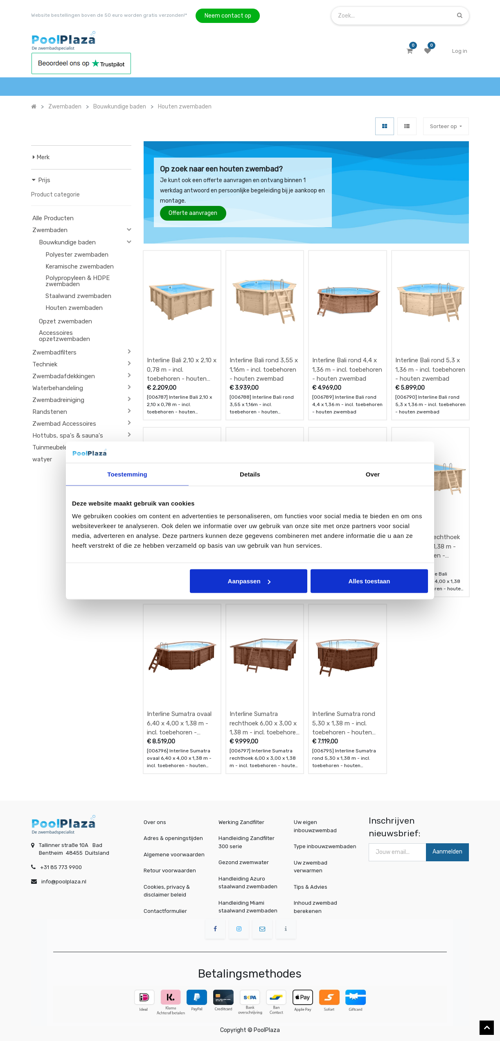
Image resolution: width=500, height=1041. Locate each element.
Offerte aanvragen (193, 213)
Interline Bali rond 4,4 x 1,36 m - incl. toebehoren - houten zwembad (347, 369)
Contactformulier (165, 911)
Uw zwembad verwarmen (313, 866)
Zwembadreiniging (58, 400)
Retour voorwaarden (170, 870)
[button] (446, 126)
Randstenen (49, 411)
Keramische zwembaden (79, 266)
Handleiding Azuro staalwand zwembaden (247, 883)
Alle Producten (53, 218)
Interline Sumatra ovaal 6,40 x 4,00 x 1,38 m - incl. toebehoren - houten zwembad (179, 723)
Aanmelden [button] (447, 851)
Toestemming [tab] (127, 473)
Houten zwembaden (74, 308)
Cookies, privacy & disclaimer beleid (167, 891)
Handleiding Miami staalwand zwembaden (247, 907)
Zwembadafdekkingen (63, 376)
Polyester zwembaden (76, 254)
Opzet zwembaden (65, 321)
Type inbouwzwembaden (325, 845)
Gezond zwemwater (243, 862)
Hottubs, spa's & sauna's (67, 435)
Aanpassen (249, 581)
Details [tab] (250, 473)
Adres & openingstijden (173, 838)
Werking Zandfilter (241, 822)
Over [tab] (373, 473)
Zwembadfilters (54, 352)
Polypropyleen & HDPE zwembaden (77, 281)
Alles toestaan (369, 581)
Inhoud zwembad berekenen (317, 906)
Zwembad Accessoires (64, 423)
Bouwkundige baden (67, 242)
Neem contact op (228, 15)
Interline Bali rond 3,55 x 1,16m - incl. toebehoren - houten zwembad (264, 369)
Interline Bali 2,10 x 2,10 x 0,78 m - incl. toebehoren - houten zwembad (181, 369)
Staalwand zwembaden (78, 296)
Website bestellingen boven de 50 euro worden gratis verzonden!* (109, 15)
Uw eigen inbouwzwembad (317, 826)
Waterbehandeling (57, 388)
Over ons (155, 822)
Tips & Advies (313, 886)
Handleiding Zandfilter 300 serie (246, 842)
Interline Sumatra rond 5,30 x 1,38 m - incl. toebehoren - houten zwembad (343, 723)
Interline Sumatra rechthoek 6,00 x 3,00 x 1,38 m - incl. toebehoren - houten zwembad (265, 723)
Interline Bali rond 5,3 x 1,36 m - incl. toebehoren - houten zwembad (430, 369)
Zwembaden (50, 230)
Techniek (44, 364)
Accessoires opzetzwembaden (64, 336)
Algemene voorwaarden (174, 854)
